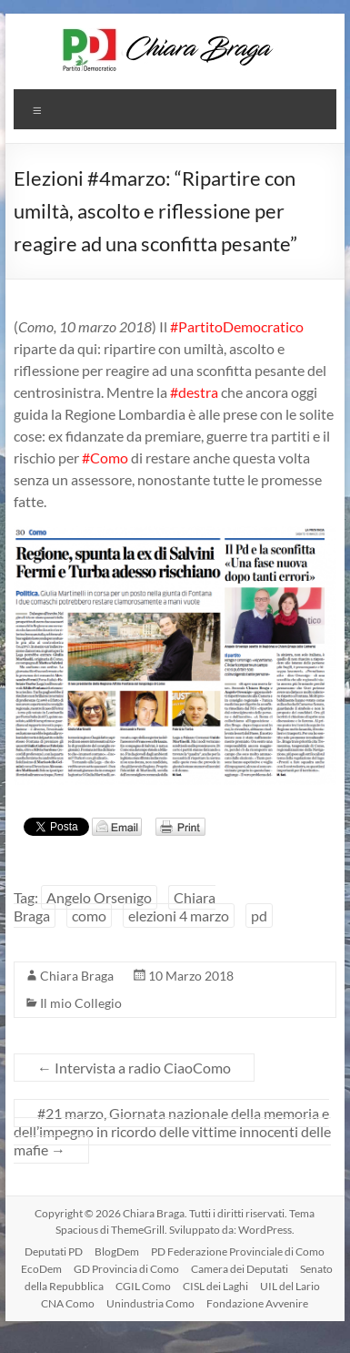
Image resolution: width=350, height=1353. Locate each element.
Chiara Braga (77, 975)
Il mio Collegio (81, 1003)
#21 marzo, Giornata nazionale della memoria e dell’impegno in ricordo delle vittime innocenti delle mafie (172, 1131)
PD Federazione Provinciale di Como (238, 1251)
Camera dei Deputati (239, 1269)
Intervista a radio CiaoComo (134, 1067)
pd (259, 915)
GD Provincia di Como (126, 1269)
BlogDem (117, 1251)
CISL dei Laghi (215, 1286)
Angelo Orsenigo (99, 897)
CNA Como (68, 1303)
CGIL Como (143, 1286)
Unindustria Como (150, 1303)
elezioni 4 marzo (178, 915)
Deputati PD (54, 1251)
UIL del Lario (290, 1286)
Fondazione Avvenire (257, 1303)
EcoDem (41, 1269)
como (89, 915)
